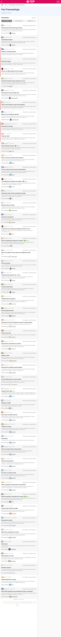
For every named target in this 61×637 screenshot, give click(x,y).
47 (31, 602)
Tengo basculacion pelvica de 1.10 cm (10, 275)
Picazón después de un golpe (8, 579)
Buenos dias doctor (6, 61)
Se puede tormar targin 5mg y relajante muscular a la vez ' (15, 228)
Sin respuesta (19, 20)
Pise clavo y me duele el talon (8, 472)
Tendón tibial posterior (7, 39)
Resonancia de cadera (6, 520)
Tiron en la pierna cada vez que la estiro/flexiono (13, 169)
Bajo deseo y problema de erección (10, 532)
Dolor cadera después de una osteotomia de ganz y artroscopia (17, 591)
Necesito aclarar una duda (7, 205)
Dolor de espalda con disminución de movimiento (13, 484)
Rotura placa (4, 544)
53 (17, 605)
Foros (5, 4)
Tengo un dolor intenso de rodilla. (9, 508)
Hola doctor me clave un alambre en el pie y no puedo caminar (16, 322)
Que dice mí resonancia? (7, 217)
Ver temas (9, 12)
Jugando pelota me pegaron (8, 298)
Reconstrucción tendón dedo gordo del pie (11, 27)
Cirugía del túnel (5, 391)
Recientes (6, 20)
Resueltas (30, 20)
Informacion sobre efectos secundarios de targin (13, 193)
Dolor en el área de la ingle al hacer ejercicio (12, 157)
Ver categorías (4, 12)
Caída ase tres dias (6, 333)
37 (25, 602)
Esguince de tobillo (6, 403)
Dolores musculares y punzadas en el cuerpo (12, 496)
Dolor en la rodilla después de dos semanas (12, 71)
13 (20, 602)
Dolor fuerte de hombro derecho (9, 414)
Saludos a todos (5, 355)
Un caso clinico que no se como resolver (11, 379)
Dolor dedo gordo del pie (7, 310)
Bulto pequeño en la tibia (7, 555)
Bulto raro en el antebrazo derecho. (10, 114)
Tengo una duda (5, 136)
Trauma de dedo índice (7, 286)
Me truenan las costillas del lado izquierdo (11, 367)
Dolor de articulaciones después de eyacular (12, 240)
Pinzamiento (4, 438)
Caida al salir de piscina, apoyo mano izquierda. (13, 104)
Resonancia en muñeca (7, 126)
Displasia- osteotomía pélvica (8, 51)
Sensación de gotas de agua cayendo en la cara (13, 81)
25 (22, 602)
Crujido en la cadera (6, 426)
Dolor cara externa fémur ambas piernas (11, 449)
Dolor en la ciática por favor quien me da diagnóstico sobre (16, 252)
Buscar (34, 17)
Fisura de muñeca (5, 263)
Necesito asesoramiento (7, 461)
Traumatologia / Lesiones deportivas (16, 4)
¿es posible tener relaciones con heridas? (11, 181)
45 (28, 602)
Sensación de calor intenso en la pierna (11, 343)
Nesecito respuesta (6, 567)
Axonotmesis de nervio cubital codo (10, 92)
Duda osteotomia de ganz (7, 146)
